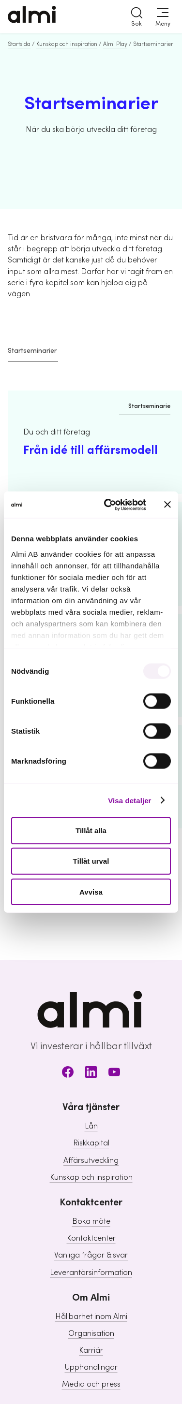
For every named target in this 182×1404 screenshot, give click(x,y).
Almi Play (115, 44)
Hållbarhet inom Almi (91, 1316)
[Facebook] (68, 1073)
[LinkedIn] (91, 1073)
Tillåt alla (91, 830)
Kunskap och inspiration (66, 44)
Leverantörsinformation (91, 1272)
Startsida (19, 44)
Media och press (91, 1384)
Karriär (91, 1350)
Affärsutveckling (91, 1160)
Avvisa (91, 891)
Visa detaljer (129, 800)
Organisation (91, 1333)
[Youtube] (114, 1073)
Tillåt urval (91, 861)
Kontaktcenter (91, 1238)
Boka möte (91, 1221)
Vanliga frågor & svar (91, 1255)
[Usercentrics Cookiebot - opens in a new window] (108, 504)
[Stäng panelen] (167, 504)
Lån (91, 1126)
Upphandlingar (91, 1367)
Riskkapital (91, 1143)
